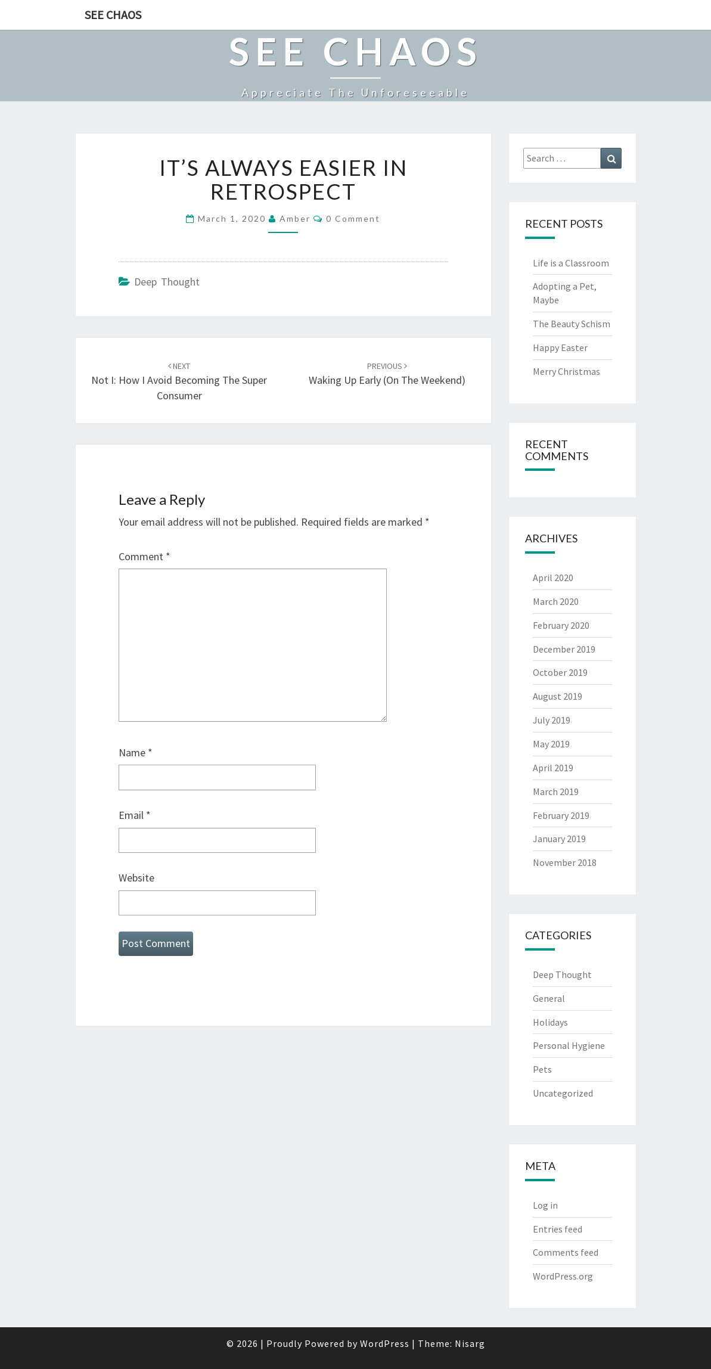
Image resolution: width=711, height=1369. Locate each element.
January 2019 (559, 839)
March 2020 (556, 601)
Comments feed (565, 1252)
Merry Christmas (566, 371)
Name (136, 752)
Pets (542, 1069)
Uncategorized (563, 1093)
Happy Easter (560, 347)
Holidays (550, 1022)
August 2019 (557, 696)
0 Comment (353, 218)
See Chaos (113, 14)
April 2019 (553, 768)
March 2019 (556, 791)
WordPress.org (563, 1276)
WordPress (384, 1343)
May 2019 (551, 744)
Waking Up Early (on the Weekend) (387, 374)
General (549, 998)
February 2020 (561, 625)
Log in (545, 1205)
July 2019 (551, 720)
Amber (295, 218)
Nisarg (470, 1343)
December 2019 (564, 649)
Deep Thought (167, 281)
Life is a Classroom (571, 263)
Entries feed (557, 1229)
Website (136, 877)
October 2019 (560, 672)
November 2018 (565, 862)
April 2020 (553, 577)
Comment (144, 556)
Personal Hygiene (569, 1045)
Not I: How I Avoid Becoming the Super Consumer (179, 381)
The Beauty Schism (571, 324)
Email (135, 815)
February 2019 (561, 815)
